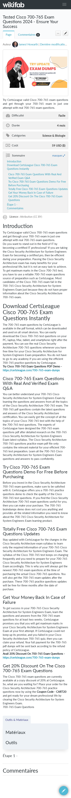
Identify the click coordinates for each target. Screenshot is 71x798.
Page (9, 34)
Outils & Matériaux (16, 719)
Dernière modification (53, 44)
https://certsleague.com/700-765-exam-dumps (31, 370)
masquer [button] (57, 155)
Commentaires (27, 34)
